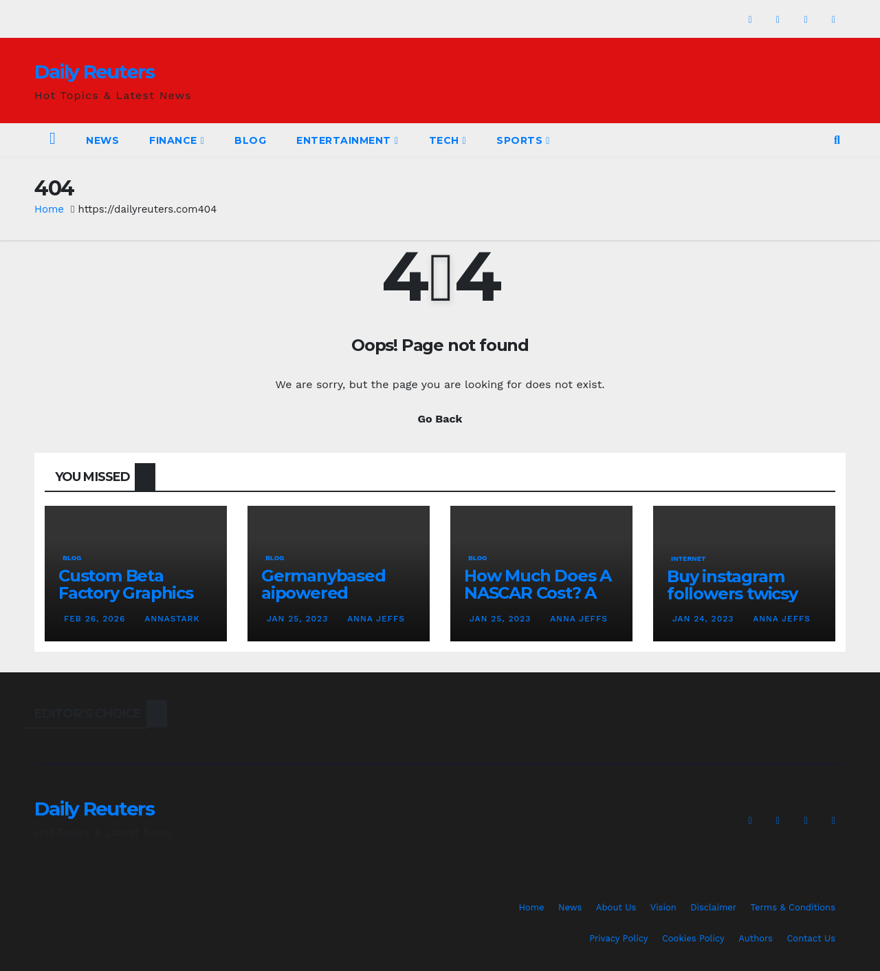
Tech (448, 140)
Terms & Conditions (793, 907)
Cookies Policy (693, 938)
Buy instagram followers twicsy (732, 585)
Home (49, 209)
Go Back (440, 418)
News (102, 140)
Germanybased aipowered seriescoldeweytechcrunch (336, 601)
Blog (250, 140)
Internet (688, 558)
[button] (837, 140)
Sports (523, 140)
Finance (176, 140)
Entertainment (347, 140)
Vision (663, 907)
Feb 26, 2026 (94, 618)
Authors (755, 938)
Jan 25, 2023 (297, 618)
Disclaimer (713, 907)
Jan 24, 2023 (703, 618)
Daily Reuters (94, 71)
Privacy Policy (618, 938)
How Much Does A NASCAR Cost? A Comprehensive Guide (537, 601)
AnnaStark (171, 618)
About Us (616, 907)
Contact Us (810, 938)
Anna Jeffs (374, 618)
